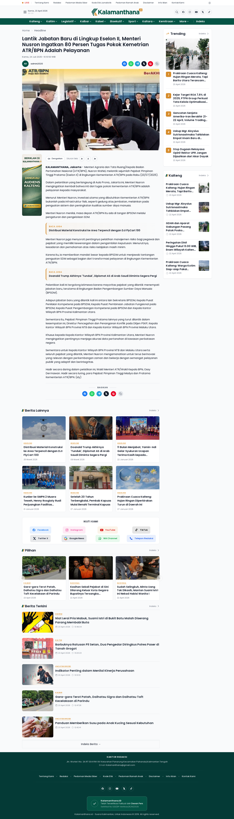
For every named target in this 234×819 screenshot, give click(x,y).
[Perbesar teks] (95, 158)
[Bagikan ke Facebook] (124, 63)
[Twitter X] (40, 538)
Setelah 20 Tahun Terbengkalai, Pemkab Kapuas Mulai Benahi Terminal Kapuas (91, 500)
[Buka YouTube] (196, 12)
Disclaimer (148, 2)
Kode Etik (108, 776)
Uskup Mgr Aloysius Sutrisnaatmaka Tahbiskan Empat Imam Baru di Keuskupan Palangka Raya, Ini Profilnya (191, 138)
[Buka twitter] (202, 12)
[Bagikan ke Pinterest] (150, 63)
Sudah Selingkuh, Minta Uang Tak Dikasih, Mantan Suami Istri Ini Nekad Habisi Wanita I (137, 590)
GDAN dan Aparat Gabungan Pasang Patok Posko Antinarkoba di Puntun (180, 228)
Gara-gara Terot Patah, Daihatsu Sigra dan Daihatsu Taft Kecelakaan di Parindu (42, 590)
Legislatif (67, 21)
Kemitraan (166, 21)
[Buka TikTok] (209, 12)
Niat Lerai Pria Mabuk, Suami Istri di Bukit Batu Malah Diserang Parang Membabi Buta (101, 620)
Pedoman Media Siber (76, 2)
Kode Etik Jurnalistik (101, 2)
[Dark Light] (209, 3)
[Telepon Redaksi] (141, 538)
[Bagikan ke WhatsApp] (131, 63)
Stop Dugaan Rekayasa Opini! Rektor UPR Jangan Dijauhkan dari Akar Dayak (190, 152)
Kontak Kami (178, 2)
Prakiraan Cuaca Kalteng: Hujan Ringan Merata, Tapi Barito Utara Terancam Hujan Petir (190, 78)
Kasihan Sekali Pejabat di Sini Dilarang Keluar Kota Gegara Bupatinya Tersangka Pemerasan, (89, 592)
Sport (132, 21)
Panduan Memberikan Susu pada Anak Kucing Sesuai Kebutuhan (104, 723)
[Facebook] (183, 12)
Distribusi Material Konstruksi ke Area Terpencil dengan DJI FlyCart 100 (94, 230)
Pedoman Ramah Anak (127, 2)
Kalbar (84, 21)
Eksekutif (116, 21)
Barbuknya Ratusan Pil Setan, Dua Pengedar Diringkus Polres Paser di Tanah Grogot (107, 646)
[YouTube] (117, 788)
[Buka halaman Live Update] (25, 2)
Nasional (75, 583)
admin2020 (37, 63)
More (184, 21)
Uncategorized (63, 666)
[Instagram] (109, 788)
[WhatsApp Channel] (108, 538)
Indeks (200, 21)
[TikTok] (141, 530)
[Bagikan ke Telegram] (137, 63)
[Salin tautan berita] (157, 63)
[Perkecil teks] (81, 158)
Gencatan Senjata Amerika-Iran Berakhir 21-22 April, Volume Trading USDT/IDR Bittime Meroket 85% (190, 120)
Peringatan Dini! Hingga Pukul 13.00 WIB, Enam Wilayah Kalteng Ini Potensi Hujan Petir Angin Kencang (181, 250)
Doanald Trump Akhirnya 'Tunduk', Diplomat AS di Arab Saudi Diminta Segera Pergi (103, 276)
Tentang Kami (42, 2)
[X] (124, 788)
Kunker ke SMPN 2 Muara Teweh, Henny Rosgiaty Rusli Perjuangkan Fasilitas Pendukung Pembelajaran (42, 502)
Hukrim (58, 614)
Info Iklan (162, 2)
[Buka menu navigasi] (25, 12)
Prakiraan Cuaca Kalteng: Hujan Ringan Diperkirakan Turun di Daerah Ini (134, 500)
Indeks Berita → (91, 744)
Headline (40, 30)
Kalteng (34, 21)
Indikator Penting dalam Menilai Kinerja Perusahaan (94, 671)
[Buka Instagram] (189, 12)
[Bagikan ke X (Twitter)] (144, 63)
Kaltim (50, 21)
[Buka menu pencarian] (176, 12)
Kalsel (100, 21)
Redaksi (57, 2)
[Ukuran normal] (88, 158)
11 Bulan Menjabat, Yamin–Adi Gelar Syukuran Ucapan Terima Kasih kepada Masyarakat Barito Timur (136, 453)
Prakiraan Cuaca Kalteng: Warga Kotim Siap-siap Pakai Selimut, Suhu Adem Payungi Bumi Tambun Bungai (180, 271)
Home (26, 30)
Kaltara (147, 21)
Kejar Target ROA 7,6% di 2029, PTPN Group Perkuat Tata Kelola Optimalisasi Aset (190, 100)
